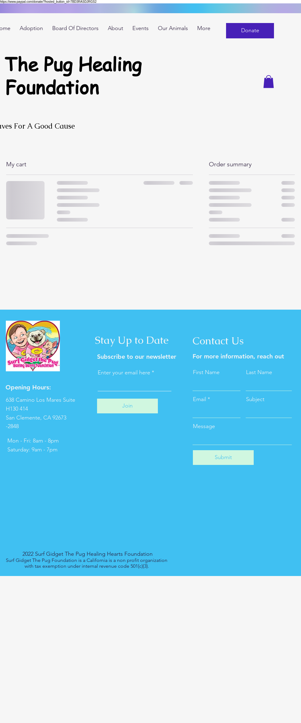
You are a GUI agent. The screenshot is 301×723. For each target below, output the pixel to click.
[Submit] (223, 457)
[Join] (127, 406)
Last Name (259, 372)
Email (199, 399)
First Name (206, 372)
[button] (250, 30)
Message (204, 426)
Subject (255, 399)
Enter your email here (124, 372)
